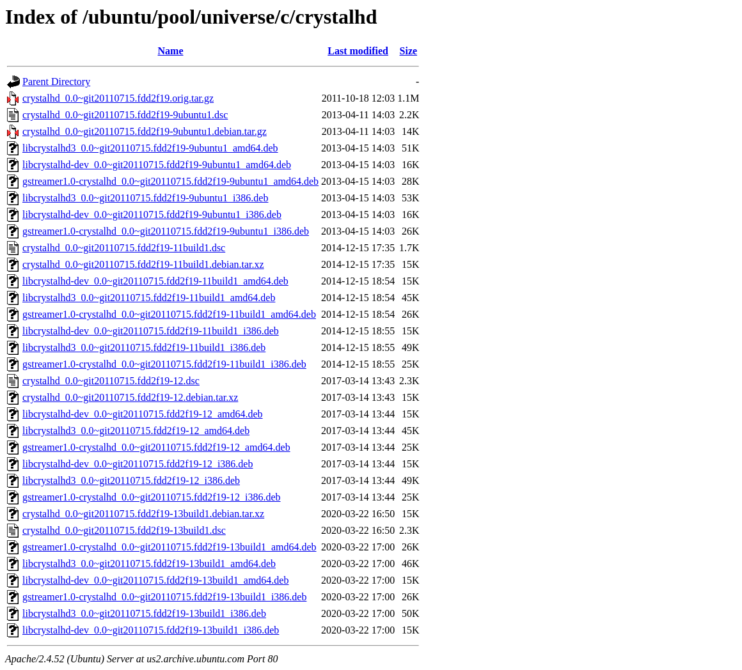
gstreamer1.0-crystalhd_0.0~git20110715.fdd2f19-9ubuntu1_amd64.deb (170, 181)
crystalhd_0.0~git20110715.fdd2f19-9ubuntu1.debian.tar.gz (144, 131)
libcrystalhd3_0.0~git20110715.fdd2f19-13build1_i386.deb (144, 613)
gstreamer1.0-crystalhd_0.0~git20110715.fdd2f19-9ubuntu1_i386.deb (165, 231)
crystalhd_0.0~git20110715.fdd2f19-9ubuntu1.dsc (125, 114)
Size (409, 50)
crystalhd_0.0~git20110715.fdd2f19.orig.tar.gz (118, 98)
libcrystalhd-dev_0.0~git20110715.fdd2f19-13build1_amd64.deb (155, 580)
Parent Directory (56, 81)
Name (171, 50)
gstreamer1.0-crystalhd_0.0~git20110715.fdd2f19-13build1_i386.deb (164, 596)
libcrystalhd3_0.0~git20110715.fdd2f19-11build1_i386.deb (143, 347)
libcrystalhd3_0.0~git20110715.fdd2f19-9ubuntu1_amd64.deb (150, 148)
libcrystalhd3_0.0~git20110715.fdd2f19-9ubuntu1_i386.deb (145, 197)
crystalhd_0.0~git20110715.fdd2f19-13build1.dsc (124, 530)
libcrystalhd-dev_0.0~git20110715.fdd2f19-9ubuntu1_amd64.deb (156, 164)
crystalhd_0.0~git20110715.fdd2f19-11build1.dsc (123, 247)
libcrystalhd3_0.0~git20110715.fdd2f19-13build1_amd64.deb (149, 563)
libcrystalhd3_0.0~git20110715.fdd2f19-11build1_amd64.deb (148, 297)
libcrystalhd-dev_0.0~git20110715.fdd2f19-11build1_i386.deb (150, 330)
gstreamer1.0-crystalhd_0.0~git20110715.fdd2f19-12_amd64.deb (156, 447)
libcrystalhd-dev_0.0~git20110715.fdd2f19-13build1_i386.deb (150, 630)
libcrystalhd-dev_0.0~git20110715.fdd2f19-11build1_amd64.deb (155, 281)
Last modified (358, 50)
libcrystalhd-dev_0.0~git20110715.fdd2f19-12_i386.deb (137, 463)
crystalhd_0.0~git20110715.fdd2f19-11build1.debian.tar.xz (143, 264)
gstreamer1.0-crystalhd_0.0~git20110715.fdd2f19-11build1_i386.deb (164, 364)
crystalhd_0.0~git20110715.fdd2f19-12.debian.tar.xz (130, 397)
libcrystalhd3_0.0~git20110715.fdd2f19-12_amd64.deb (135, 430)
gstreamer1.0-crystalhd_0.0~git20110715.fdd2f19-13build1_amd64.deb (169, 546)
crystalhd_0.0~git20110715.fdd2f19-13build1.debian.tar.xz (143, 513)
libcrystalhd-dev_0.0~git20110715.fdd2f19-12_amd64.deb (142, 414)
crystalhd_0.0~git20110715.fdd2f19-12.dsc (111, 380)
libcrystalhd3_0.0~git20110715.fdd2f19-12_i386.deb (131, 480)
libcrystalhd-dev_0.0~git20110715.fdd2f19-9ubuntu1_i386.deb (151, 214)
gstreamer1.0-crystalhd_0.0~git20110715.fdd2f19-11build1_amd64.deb (169, 314)
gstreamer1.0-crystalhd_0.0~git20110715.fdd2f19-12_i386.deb (151, 497)
